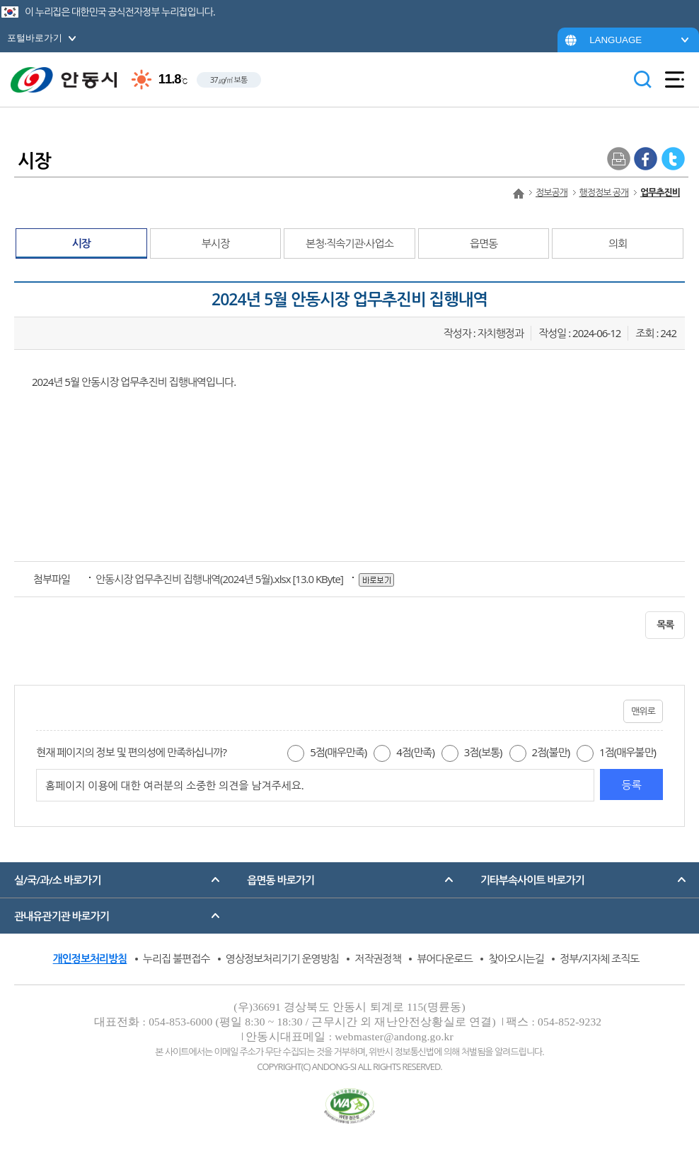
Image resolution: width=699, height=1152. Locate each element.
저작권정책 (377, 958)
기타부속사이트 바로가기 (532, 880)
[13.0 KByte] (220, 579)
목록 (665, 624)
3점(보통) (483, 752)
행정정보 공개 (604, 192)
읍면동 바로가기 (280, 880)
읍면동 (483, 243)
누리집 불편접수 (176, 958)
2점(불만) (550, 752)
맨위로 (643, 711)
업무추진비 (660, 192)
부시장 (215, 243)
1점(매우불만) (627, 752)
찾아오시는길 (516, 958)
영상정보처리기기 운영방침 (282, 958)
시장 (81, 243)
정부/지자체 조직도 (599, 958)
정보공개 (551, 192)
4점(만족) (415, 752)
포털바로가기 (34, 38)
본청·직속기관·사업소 (349, 243)
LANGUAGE (615, 40)
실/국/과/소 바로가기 (57, 880)
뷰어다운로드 (445, 958)
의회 (617, 243)
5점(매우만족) (338, 752)
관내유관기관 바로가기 (61, 916)
